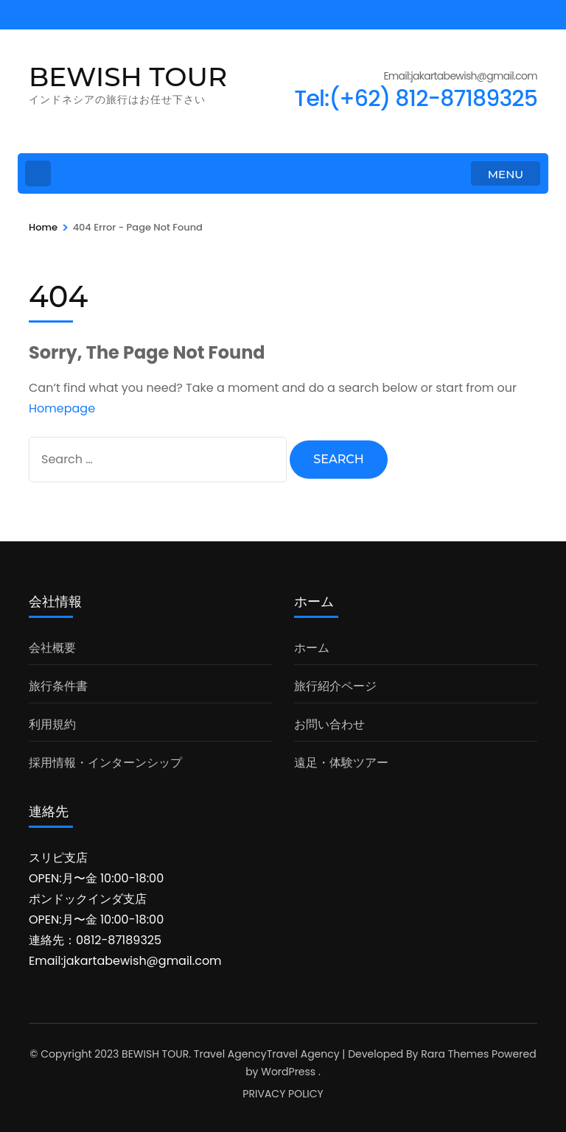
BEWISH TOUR (128, 76)
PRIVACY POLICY (282, 1094)
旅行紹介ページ (335, 686)
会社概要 (52, 647)
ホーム (311, 647)
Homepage (62, 408)
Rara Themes (455, 1054)
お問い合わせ (329, 724)
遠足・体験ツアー (341, 762)
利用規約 (52, 724)
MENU (505, 174)
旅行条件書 (58, 686)
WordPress (288, 1071)
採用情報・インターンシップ (105, 762)
